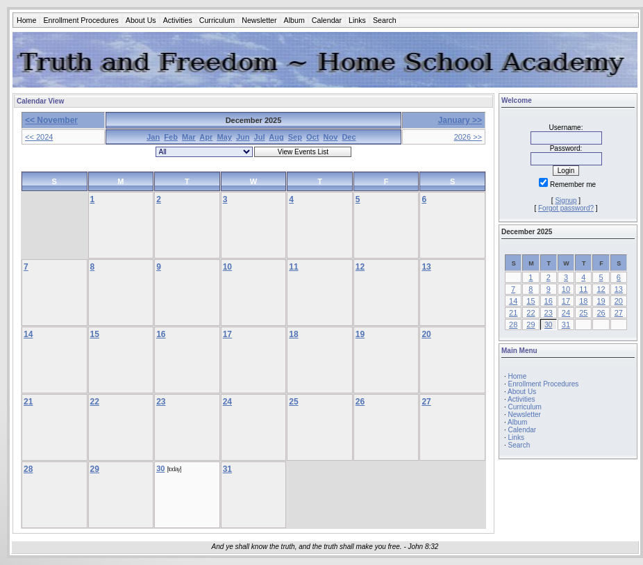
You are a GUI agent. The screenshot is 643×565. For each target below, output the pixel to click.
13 (426, 267)
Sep (295, 137)
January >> (460, 120)
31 (227, 469)
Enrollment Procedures (80, 20)
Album (294, 20)
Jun (243, 137)
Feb (171, 137)
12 (360, 267)
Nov (331, 137)
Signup (565, 200)
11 (293, 267)
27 (426, 402)
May (224, 137)
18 (293, 334)
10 (227, 267)
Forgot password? (566, 208)
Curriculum (217, 20)
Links (357, 20)
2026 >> (468, 137)
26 (360, 402)
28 (28, 469)
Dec (349, 137)
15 (94, 334)
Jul (259, 137)
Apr (205, 137)
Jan (153, 137)
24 (227, 402)
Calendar (327, 20)
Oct (312, 137)
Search (384, 20)
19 (360, 334)
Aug (276, 137)
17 (227, 334)
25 (293, 402)
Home (26, 20)
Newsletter (259, 20)
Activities (177, 20)
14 (28, 334)
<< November (51, 120)
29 (94, 469)
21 (28, 402)
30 (160, 468)
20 (426, 334)
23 (160, 402)
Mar (189, 137)
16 (160, 334)
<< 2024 (39, 137)
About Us (141, 20)
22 (94, 402)
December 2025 (526, 232)
